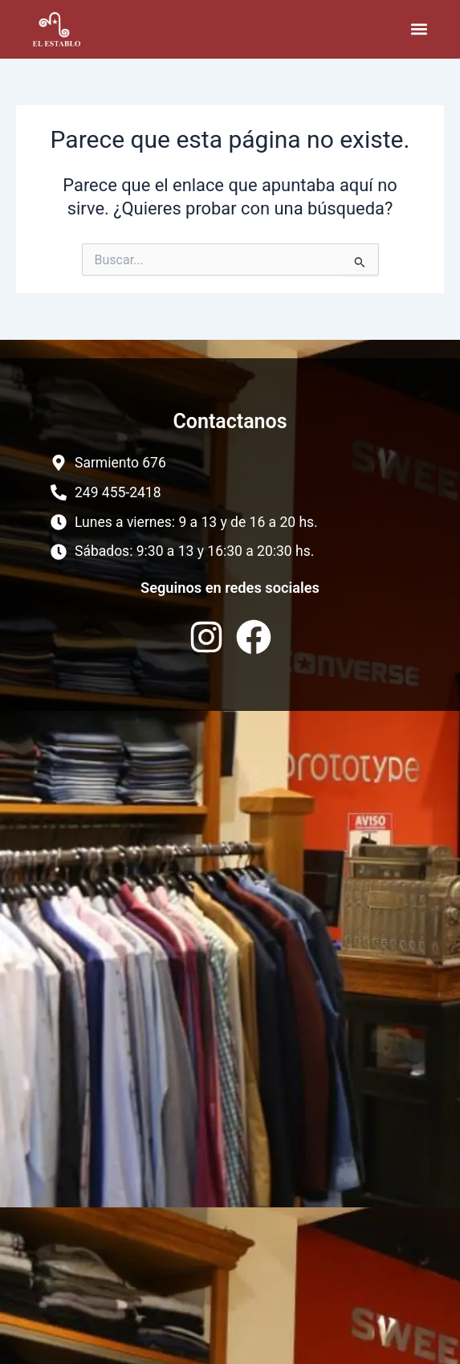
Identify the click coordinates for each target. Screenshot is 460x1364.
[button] (419, 29)
